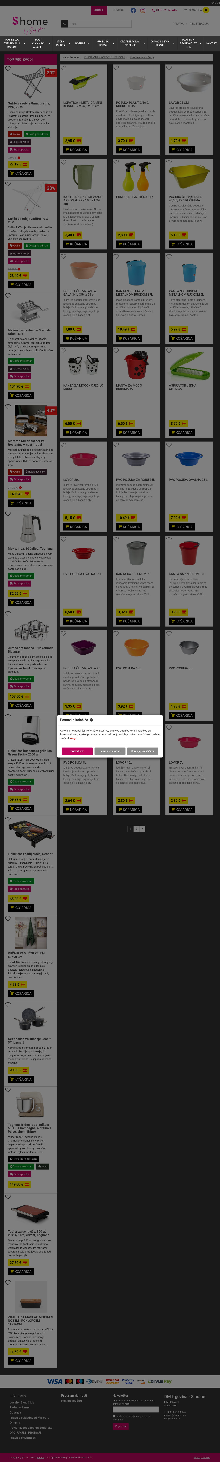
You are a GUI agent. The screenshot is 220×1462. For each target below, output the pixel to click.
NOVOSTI (211, 43)
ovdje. (73, 738)
